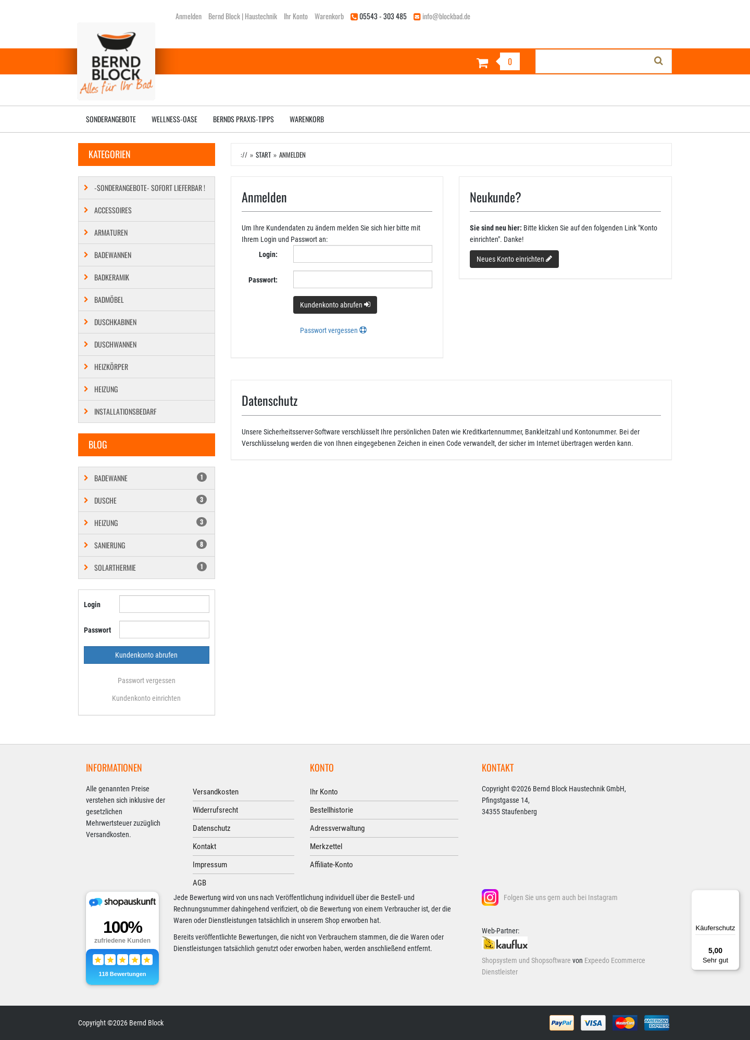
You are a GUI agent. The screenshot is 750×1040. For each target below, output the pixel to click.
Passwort (97, 630)
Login (92, 604)
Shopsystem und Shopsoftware (526, 960)
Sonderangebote (111, 118)
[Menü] (733, 896)
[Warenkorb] (451, 62)
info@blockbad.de (446, 15)
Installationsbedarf (125, 411)
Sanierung (150, 545)
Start (263, 154)
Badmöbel (109, 299)
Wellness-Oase (174, 118)
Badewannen (112, 254)
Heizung (106, 388)
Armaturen (111, 232)
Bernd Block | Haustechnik (242, 15)
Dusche (150, 500)
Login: (268, 254)
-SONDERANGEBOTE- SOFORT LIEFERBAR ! (149, 187)
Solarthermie (150, 567)
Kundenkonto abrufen (335, 305)
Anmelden (189, 15)
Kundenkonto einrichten (146, 698)
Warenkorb (329, 15)
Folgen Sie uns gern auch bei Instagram (561, 897)
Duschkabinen (115, 321)
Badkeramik (111, 277)
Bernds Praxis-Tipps (243, 118)
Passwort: (263, 280)
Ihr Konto (296, 15)
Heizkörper (111, 366)
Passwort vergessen (147, 680)
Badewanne (150, 477)
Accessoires (113, 209)
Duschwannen (115, 344)
